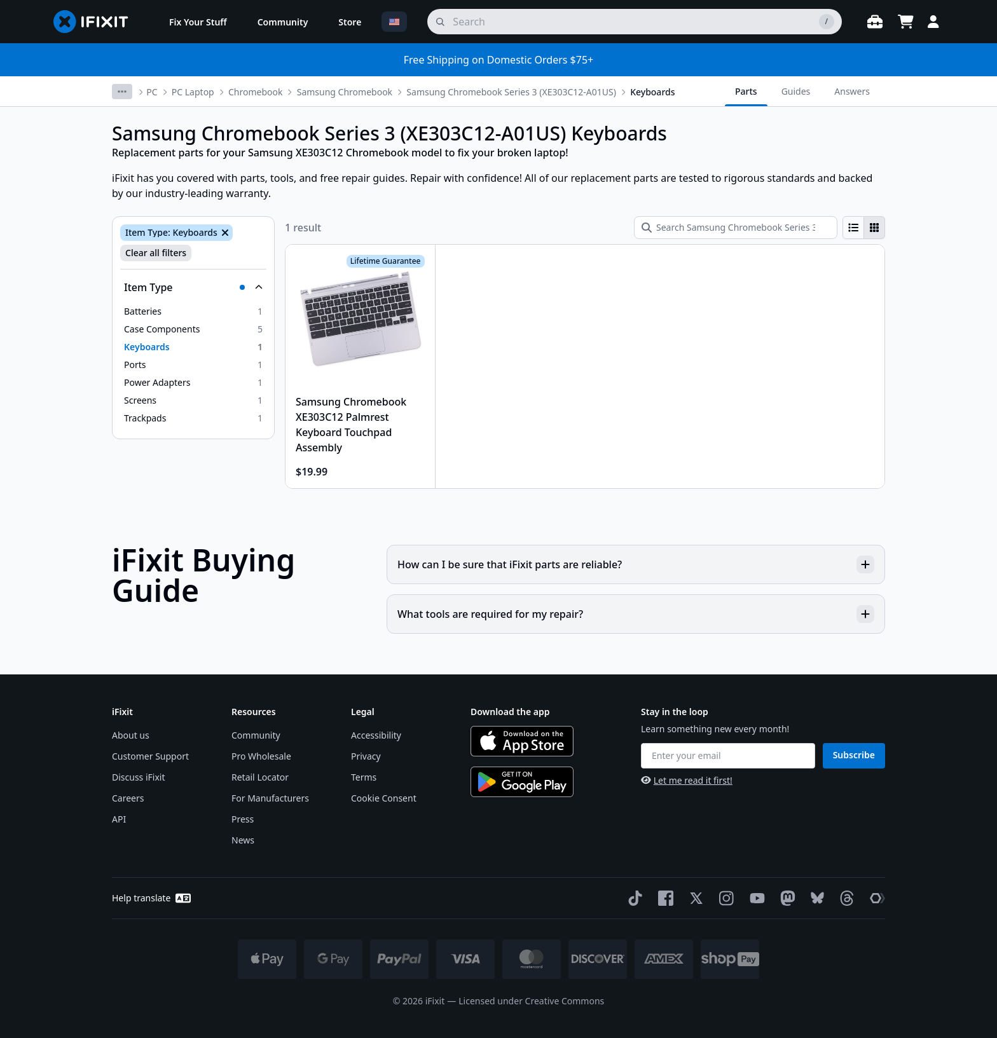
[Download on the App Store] (522, 741)
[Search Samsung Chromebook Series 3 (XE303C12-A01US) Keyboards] (735, 227)
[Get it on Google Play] (522, 782)
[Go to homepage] (96, 21)
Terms (363, 777)
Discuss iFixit (138, 777)
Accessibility (376, 735)
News (242, 840)
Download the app (510, 712)
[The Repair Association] (875, 898)
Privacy (366, 756)
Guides (796, 91)
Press (242, 819)
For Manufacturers (270, 798)
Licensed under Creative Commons (531, 1001)
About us (130, 735)
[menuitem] (198, 21)
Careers (128, 798)
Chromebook (255, 92)
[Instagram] (724, 898)
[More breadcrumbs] (122, 91)
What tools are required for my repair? (635, 614)
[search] (634, 21)
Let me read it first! (686, 780)
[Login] (933, 21)
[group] (863, 227)
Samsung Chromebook (344, 92)
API (119, 819)
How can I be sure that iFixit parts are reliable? (635, 564)
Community (255, 735)
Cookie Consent (383, 798)
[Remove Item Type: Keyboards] (224, 233)
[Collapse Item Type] (193, 287)
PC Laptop (193, 92)
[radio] (853, 227)
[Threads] (844, 898)
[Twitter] (694, 898)
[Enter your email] (728, 755)
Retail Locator (260, 777)
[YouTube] (755, 898)
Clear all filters (155, 253)
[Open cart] (905, 21)
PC (151, 92)
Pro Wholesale (261, 756)
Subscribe (854, 755)
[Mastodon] (785, 898)
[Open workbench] (875, 21)
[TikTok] (632, 898)
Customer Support (150, 756)
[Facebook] (663, 898)
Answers (852, 91)
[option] (193, 311)
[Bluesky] (815, 898)
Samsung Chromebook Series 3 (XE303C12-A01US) (511, 92)
